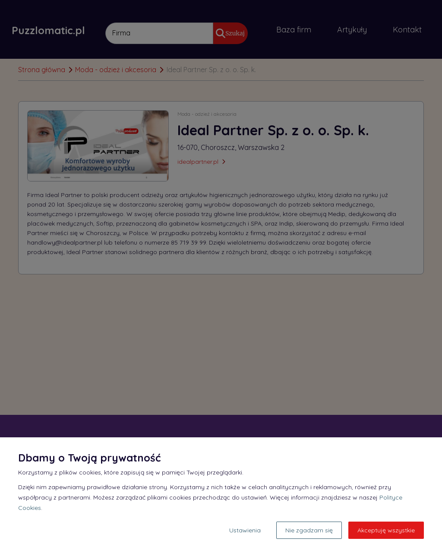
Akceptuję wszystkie (386, 530)
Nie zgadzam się (309, 530)
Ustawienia (245, 530)
